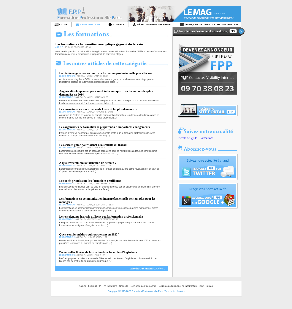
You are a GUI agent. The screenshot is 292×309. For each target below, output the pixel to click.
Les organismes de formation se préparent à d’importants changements (104, 127)
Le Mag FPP (94, 286)
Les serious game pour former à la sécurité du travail (93, 144)
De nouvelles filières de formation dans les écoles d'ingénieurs (98, 252)
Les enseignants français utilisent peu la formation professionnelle (101, 216)
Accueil (82, 286)
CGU (201, 286)
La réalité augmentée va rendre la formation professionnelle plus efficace (105, 73)
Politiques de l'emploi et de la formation (177, 286)
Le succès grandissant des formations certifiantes (90, 180)
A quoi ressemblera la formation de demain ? (87, 162)
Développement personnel (143, 286)
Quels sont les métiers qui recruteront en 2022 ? (89, 234)
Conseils (123, 286)
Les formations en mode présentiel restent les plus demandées (98, 109)
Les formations (110, 286)
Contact (209, 286)
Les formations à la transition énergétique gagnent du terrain (99, 44)
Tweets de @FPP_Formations (195, 138)
